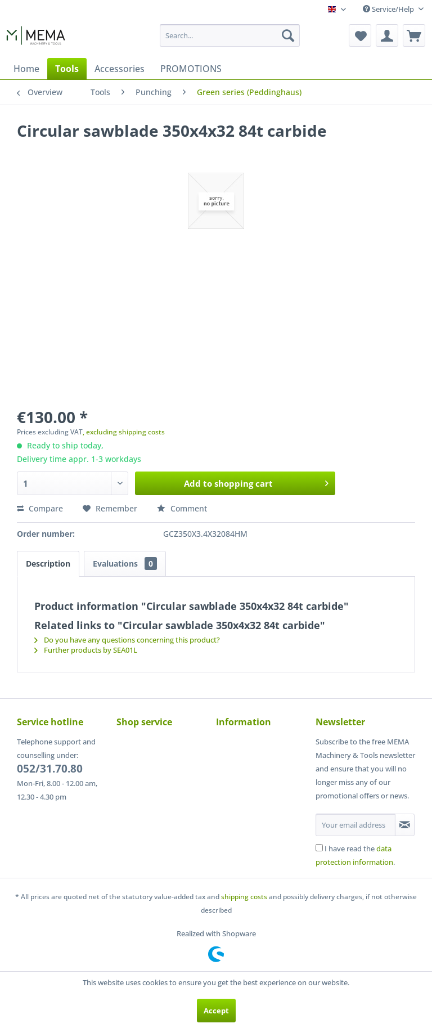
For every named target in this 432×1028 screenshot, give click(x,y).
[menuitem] (230, 35)
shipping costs (244, 896)
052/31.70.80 (50, 768)
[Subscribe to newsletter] (405, 825)
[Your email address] (355, 825)
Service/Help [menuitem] (389, 9)
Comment (182, 508)
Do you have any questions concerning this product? (127, 640)
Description (48, 563)
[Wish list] (360, 35)
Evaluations (125, 563)
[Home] (26, 68)
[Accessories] (119, 68)
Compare (40, 508)
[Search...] (230, 35)
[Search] (288, 35)
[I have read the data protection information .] (319, 847)
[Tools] (67, 68)
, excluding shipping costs (124, 432)
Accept (216, 1010)
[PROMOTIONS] (191, 68)
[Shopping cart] (414, 35)
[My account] (387, 35)
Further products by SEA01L (85, 650)
